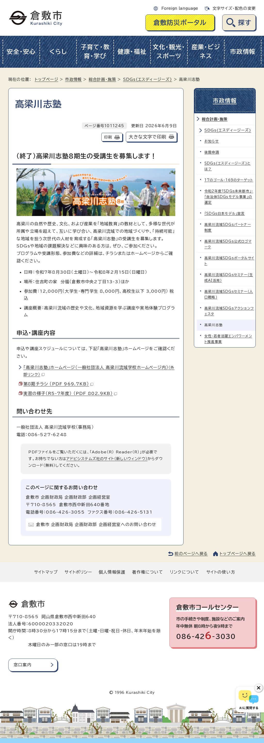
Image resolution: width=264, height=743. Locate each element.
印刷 (108, 137)
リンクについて (184, 572)
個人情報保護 (112, 572)
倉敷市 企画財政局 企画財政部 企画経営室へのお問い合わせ (96, 524)
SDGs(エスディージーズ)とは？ (227, 166)
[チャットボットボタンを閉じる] (258, 688)
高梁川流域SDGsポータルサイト (229, 260)
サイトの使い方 (220, 572)
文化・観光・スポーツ (169, 51)
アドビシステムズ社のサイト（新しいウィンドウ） (106, 459)
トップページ (46, 79)
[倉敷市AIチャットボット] (248, 699)
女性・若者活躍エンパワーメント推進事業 (228, 338)
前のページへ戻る (191, 554)
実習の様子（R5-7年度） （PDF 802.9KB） (70, 393)
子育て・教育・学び (95, 51)
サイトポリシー (78, 572)
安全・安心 (21, 52)
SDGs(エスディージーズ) (147, 79)
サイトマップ (46, 572)
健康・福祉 (132, 52)
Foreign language (179, 8)
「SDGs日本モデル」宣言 (224, 213)
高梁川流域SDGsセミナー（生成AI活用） (228, 277)
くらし (58, 52)
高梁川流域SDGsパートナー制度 (227, 227)
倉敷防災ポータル (180, 22)
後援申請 (211, 152)
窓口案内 (22, 665)
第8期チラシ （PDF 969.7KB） (58, 384)
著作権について (147, 572)
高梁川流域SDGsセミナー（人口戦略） (228, 294)
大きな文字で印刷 (147, 137)
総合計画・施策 (102, 79)
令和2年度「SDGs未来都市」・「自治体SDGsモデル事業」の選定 (228, 196)
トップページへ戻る (238, 554)
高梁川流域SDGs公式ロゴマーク (228, 244)
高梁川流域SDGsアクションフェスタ (229, 311)
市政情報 (242, 52)
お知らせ (211, 141)
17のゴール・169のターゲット (228, 180)
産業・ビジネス (206, 51)
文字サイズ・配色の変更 (234, 8)
